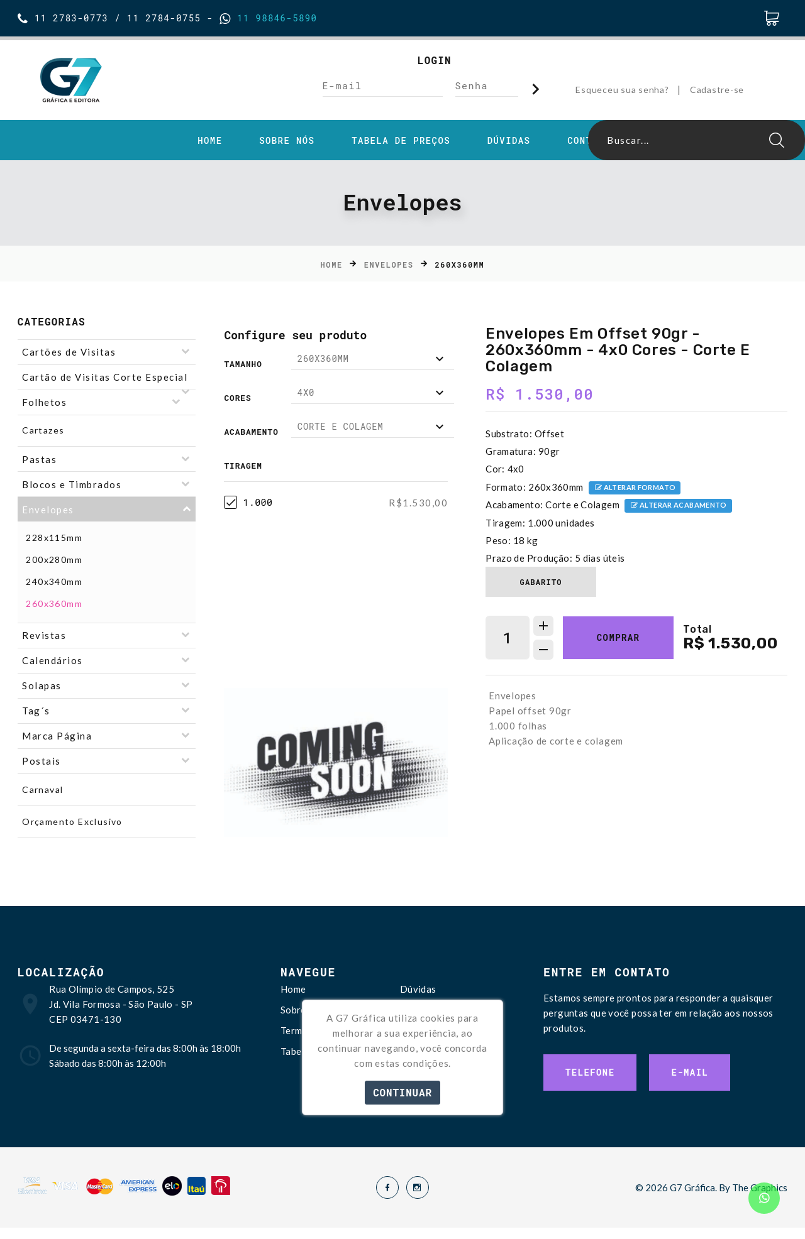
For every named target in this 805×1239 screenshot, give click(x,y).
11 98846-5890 (274, 18)
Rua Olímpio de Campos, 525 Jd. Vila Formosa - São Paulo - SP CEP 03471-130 (120, 1004)
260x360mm (54, 603)
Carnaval (42, 789)
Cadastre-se (717, 89)
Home (209, 141)
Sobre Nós (286, 141)
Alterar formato (634, 488)
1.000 (248, 502)
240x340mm (54, 581)
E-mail (689, 1072)
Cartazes (43, 430)
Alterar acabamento (678, 506)
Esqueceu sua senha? (622, 89)
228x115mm (54, 537)
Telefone (589, 1072)
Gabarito (541, 582)
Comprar (618, 637)
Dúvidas (509, 141)
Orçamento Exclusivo (72, 821)
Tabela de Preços (401, 141)
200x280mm (54, 559)
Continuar (402, 1092)
